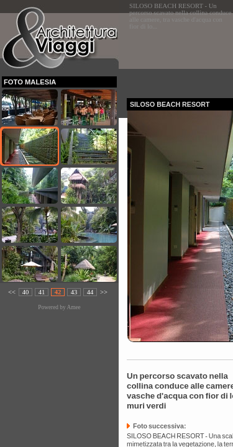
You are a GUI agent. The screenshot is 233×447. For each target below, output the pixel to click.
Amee (73, 307)
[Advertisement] (180, 52)
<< (12, 292)
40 (25, 292)
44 (90, 292)
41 (42, 292)
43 (74, 292)
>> (103, 292)
